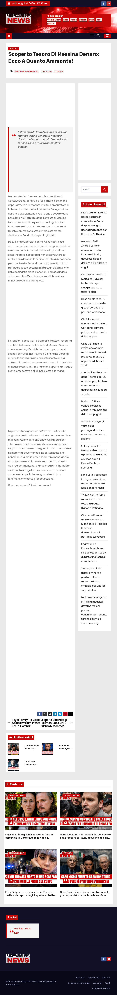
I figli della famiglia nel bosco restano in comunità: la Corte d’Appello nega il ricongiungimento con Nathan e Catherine (30, 838)
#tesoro (59, 71)
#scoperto (46, 71)
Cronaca (80, 977)
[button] (99, 35)
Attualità (13, 49)
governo (51, 23)
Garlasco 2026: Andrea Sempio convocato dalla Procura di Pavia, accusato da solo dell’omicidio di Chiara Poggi (94, 254)
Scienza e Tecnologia (79, 982)
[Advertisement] (40, 106)
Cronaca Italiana (16, 795)
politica (82, 20)
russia (74, 20)
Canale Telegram (101, 988)
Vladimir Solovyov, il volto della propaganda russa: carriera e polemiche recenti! (93, 430)
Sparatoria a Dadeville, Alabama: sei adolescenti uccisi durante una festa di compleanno (93, 552)
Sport (107, 982)
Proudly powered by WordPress (22, 981)
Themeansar (12, 984)
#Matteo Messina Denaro (26, 71)
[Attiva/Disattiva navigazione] (92, 35)
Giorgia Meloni (54, 20)
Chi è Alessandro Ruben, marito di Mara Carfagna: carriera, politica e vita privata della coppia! (94, 327)
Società (106, 977)
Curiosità (97, 982)
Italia (65, 20)
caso (99, 20)
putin (91, 20)
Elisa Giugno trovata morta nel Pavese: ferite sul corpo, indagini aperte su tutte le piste (93, 283)
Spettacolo (93, 977)
